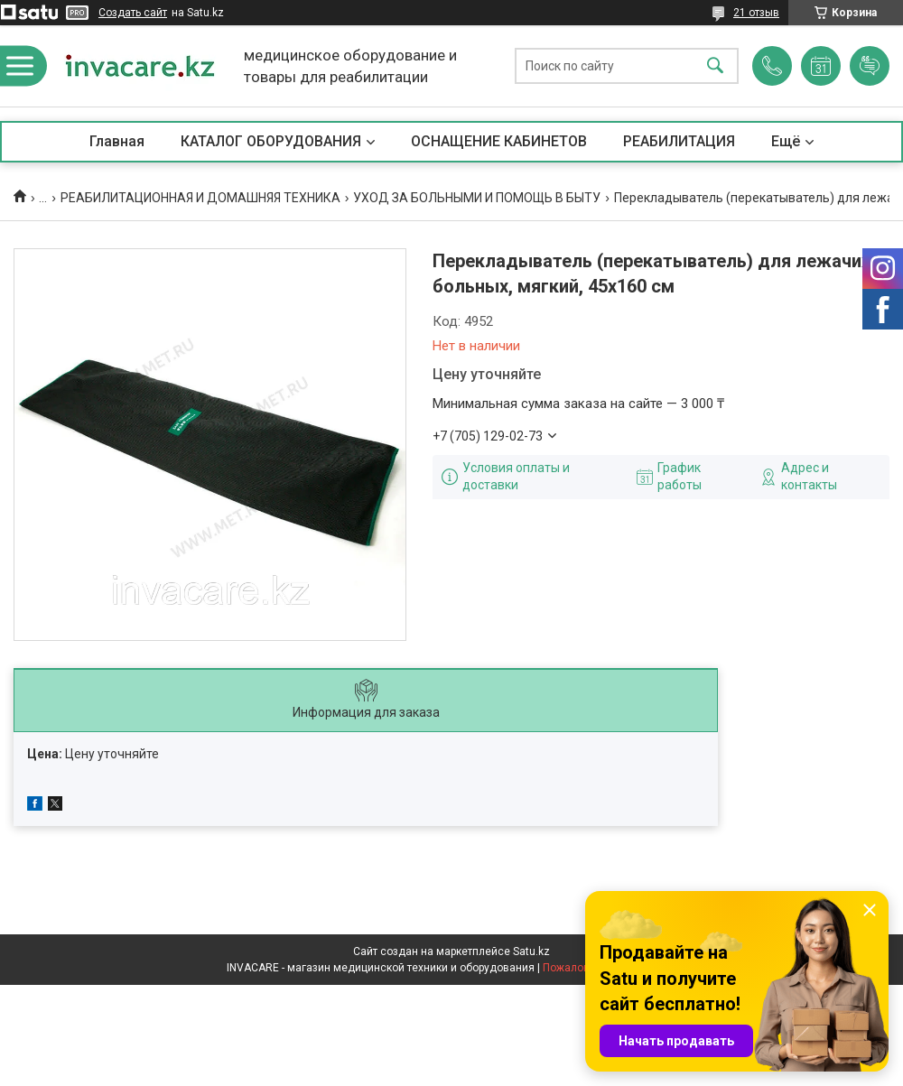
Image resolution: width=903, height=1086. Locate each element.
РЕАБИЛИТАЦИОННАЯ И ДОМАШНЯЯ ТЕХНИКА (200, 197)
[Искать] (715, 66)
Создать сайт (132, 12)
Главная (116, 141)
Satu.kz (531, 951)
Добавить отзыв (869, 66)
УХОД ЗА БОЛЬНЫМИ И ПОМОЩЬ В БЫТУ (476, 197)
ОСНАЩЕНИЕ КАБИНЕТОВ (499, 141)
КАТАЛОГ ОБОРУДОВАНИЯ (271, 141)
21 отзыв (756, 12)
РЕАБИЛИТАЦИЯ (679, 141)
